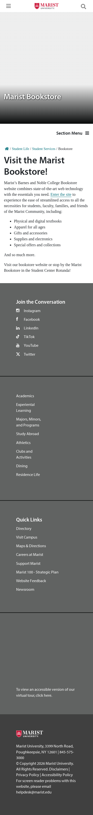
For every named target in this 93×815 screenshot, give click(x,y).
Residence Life (28, 474)
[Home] (7, 149)
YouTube (31, 345)
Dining (22, 465)
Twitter (29, 354)
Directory (23, 528)
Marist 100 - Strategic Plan (37, 571)
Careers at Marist (29, 554)
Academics (25, 395)
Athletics (23, 442)
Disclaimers (58, 768)
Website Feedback (31, 580)
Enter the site (61, 194)
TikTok (29, 336)
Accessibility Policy (57, 774)
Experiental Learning (25, 407)
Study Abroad (27, 433)
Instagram (32, 310)
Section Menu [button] (72, 133)
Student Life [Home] (20, 149)
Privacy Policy (27, 774)
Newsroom (25, 589)
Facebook (32, 319)
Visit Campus (26, 537)
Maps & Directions (31, 545)
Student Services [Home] (43, 149)
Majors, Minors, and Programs (28, 422)
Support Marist (28, 563)
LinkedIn (31, 327)
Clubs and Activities (24, 454)
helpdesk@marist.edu (34, 792)
